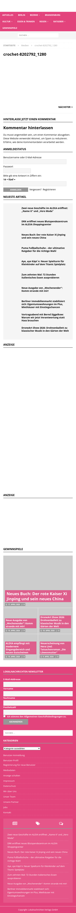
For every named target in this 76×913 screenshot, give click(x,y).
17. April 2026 (14, 604)
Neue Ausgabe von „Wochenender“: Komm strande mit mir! (42, 289)
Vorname (8, 688)
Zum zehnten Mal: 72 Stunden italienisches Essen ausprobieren (40, 276)
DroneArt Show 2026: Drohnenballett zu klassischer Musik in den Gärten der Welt (45, 329)
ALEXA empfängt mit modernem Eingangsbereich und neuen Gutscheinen (18, 648)
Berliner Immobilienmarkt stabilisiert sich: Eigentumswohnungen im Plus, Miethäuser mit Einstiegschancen (43, 304)
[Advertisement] (28, 522)
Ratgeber (58, 21)
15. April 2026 (14, 630)
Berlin (21, 15)
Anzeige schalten (11, 775)
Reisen (42, 21)
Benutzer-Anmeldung (14, 755)
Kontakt (7, 812)
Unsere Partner (11, 801)
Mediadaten (9, 770)
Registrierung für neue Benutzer (19, 764)
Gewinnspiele (9, 28)
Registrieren (49, 189)
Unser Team (9, 796)
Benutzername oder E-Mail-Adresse (22, 157)
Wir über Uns (10, 791)
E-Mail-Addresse (11, 679)
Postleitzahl (9, 707)
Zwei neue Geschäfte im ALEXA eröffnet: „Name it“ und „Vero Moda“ (45, 209)
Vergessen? (35, 189)
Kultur (6, 21)
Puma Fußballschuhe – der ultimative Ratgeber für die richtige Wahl (43, 249)
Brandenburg (52, 15)
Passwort (8, 166)
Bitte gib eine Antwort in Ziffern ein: (22, 175)
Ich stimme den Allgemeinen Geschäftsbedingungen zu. (36, 716)
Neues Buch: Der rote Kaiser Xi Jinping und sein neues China (43, 236)
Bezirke (34, 15)
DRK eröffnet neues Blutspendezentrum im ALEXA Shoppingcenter (45, 223)
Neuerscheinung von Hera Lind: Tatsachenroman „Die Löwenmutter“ (53, 648)
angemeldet (20, 134)
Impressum (9, 780)
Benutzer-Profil (10, 760)
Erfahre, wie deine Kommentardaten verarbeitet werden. (33, 142)
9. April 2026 (48, 656)
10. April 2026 (49, 630)
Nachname (9, 697)
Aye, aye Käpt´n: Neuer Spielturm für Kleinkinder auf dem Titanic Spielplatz (43, 263)
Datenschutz (9, 785)
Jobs (5, 807)
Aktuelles (7, 15)
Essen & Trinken (26, 21)
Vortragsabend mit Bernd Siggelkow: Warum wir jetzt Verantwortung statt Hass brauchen (43, 317)
